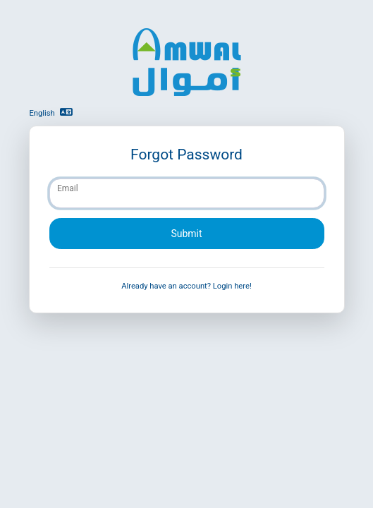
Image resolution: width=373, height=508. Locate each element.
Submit (186, 233)
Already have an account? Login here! (186, 286)
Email (67, 188)
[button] (72, 112)
